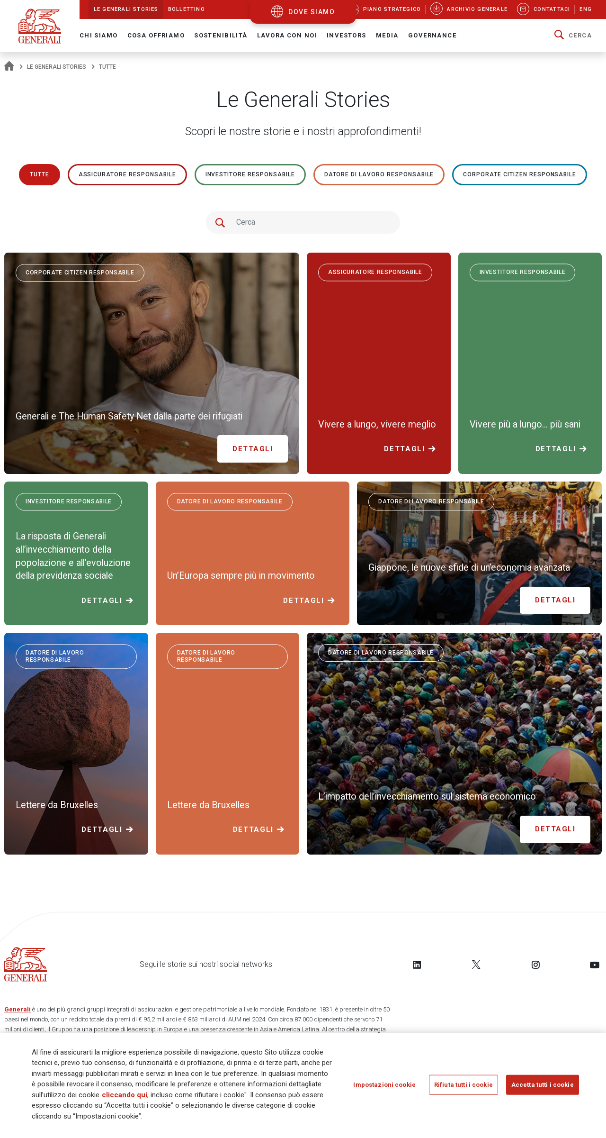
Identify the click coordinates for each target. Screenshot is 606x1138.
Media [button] (387, 35)
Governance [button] (432, 35)
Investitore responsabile (250, 174)
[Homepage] (9, 67)
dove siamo (311, 12)
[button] (573, 35)
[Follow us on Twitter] (476, 964)
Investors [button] (346, 35)
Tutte (39, 174)
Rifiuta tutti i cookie (463, 1087)
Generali (17, 1009)
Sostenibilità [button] (221, 35)
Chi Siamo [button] (99, 35)
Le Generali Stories (56, 67)
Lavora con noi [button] (287, 35)
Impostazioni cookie (384, 1087)
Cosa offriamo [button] (156, 35)
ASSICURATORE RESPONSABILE (127, 174)
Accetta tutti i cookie (542, 1087)
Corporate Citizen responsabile (519, 174)
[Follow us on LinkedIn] (417, 964)
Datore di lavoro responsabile (379, 174)
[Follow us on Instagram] (535, 964)
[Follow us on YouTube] (595, 964)
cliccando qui (124, 1097)
